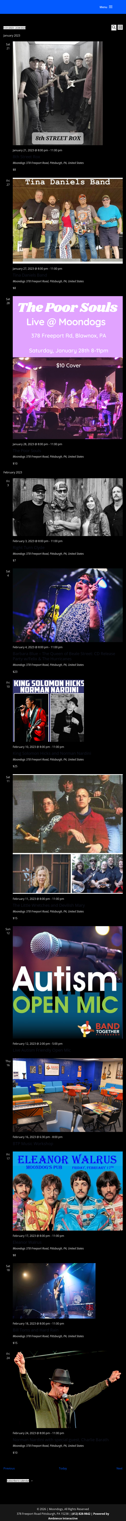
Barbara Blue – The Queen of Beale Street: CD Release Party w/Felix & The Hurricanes (64, 656)
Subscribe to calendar (18, 1480)
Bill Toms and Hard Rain (36, 1330)
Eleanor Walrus (27, 1242)
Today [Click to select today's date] (63, 1468)
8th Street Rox (26, 156)
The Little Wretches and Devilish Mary (49, 905)
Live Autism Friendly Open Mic (42, 1050)
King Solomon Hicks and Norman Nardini (52, 753)
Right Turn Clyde (28, 547)
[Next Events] (120, 1468)
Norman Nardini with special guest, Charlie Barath (61, 1439)
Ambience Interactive (63, 1518)
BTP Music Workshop (33, 1143)
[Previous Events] (9, 1468)
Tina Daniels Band (30, 275)
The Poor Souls (27, 450)
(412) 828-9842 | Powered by (90, 1514)
